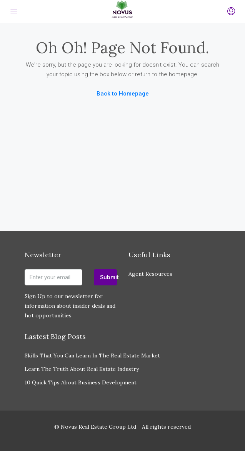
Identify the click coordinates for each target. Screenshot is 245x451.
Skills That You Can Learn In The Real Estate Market (92, 355)
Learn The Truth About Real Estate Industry (82, 368)
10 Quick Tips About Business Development (81, 382)
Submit (108, 277)
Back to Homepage (123, 93)
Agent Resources (150, 273)
